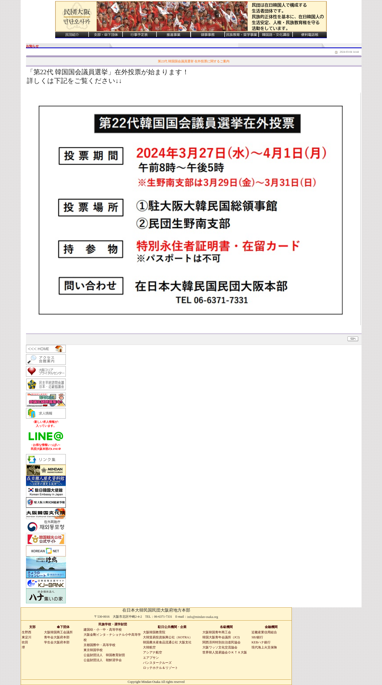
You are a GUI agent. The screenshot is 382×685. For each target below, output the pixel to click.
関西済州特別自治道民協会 (221, 642)
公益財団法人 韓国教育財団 (104, 655)
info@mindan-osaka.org (202, 617)
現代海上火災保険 (264, 647)
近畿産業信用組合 (264, 632)
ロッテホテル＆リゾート (160, 668)
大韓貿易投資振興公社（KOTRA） (167, 637)
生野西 (26, 632)
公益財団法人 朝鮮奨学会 (103, 660)
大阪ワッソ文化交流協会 (219, 647)
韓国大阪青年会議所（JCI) (221, 637)
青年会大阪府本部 (57, 637)
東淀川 (26, 637)
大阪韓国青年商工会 (216, 632)
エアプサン (151, 658)
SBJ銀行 (257, 637)
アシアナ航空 (152, 652)
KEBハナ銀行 (261, 642)
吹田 (25, 642)
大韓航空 (149, 647)
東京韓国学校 (93, 650)
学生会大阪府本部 (57, 642)
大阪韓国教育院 (154, 632)
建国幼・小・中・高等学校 (103, 629)
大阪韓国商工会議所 (58, 632)
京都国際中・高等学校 (99, 645)
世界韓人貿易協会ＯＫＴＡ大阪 (224, 652)
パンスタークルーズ (157, 663)
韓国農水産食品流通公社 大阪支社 (167, 642)
